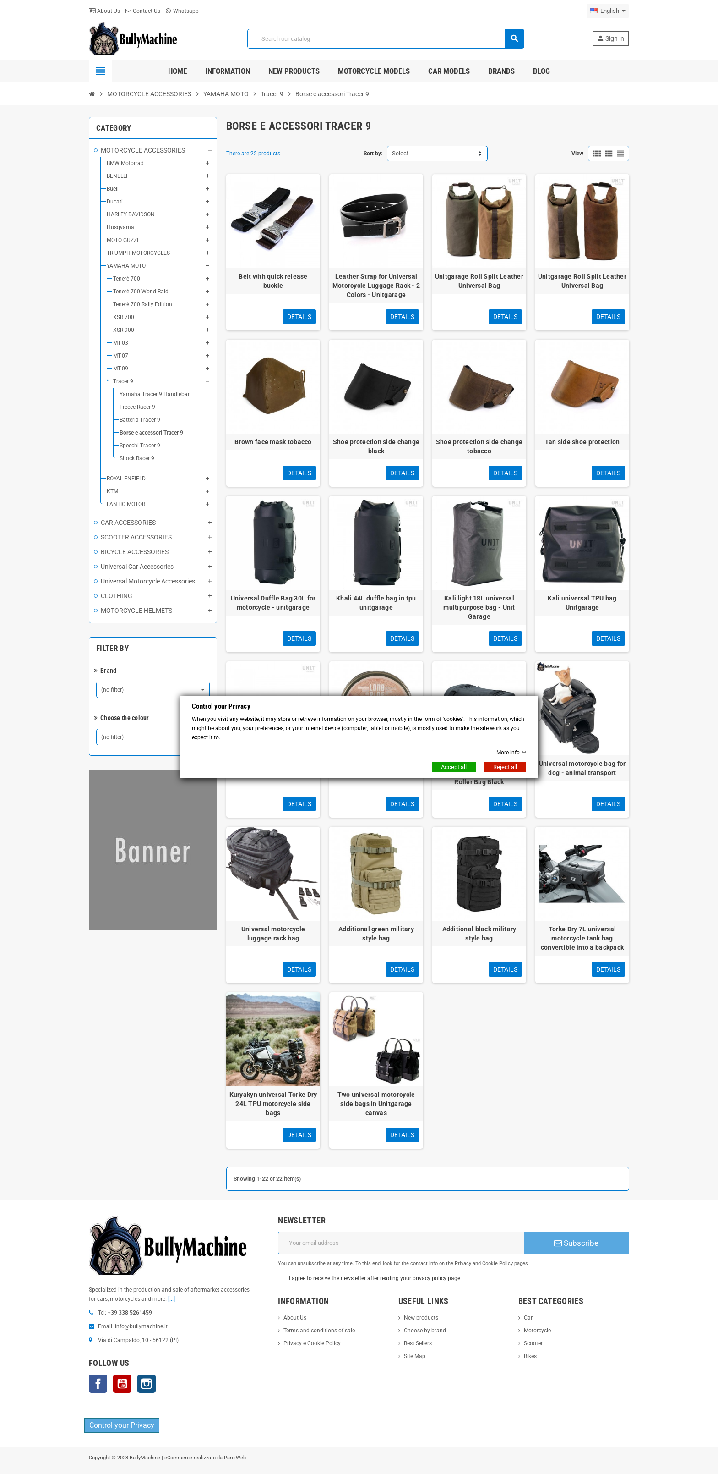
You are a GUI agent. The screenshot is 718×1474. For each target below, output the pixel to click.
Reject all (505, 767)
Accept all (454, 767)
